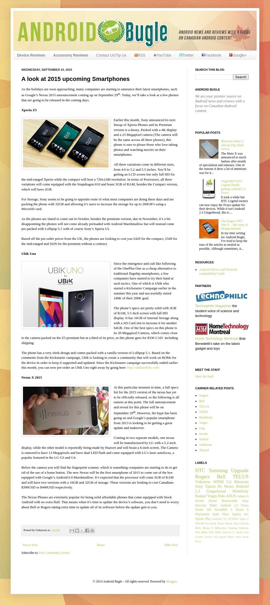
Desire (213, 501)
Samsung (218, 470)
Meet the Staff (204, 376)
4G (219, 486)
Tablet (213, 505)
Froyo (245, 505)
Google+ (237, 55)
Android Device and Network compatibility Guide (218, 271)
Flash (220, 523)
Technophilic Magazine (212, 306)
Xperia (210, 486)
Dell (246, 532)
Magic (231, 536)
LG (229, 482)
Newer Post (30, 545)
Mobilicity (206, 417)
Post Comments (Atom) (54, 553)
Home (101, 545)
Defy (198, 527)
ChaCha (244, 523)
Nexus (229, 486)
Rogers (203, 395)
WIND (203, 412)
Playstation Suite (207, 514)
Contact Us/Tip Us (111, 55)
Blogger (171, 581)
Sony (199, 486)
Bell (202, 401)
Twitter (186, 55)
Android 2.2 (229, 505)
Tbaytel (204, 450)
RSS (139, 55)
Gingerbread (216, 491)
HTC (200, 470)
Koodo (203, 434)
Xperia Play (203, 519)
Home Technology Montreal (216, 339)
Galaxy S (243, 496)
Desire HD (203, 509)
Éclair (198, 541)
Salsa (238, 536)
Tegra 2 (244, 518)
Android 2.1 (228, 532)
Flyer (225, 514)
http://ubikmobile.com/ (143, 367)
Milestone (220, 527)
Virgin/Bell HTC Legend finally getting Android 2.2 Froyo (233, 187)
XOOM (199, 523)
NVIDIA (233, 518)
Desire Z (207, 527)
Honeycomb (229, 501)
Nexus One (231, 523)
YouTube (162, 55)
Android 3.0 (219, 518)
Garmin (199, 536)
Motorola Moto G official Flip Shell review (232, 145)
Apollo (239, 532)
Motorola (241, 482)
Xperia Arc (240, 514)
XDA (218, 532)
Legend (222, 536)
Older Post (171, 545)
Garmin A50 (211, 536)
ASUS (231, 496)
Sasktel (204, 439)
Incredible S (223, 509)
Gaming (232, 527)
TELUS (204, 406)
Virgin (203, 423)
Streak (245, 536)
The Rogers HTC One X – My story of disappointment (234, 225)
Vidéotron (205, 445)
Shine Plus (207, 532)
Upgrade (240, 470)
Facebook (211, 55)
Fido (202, 428)
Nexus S (242, 509)
